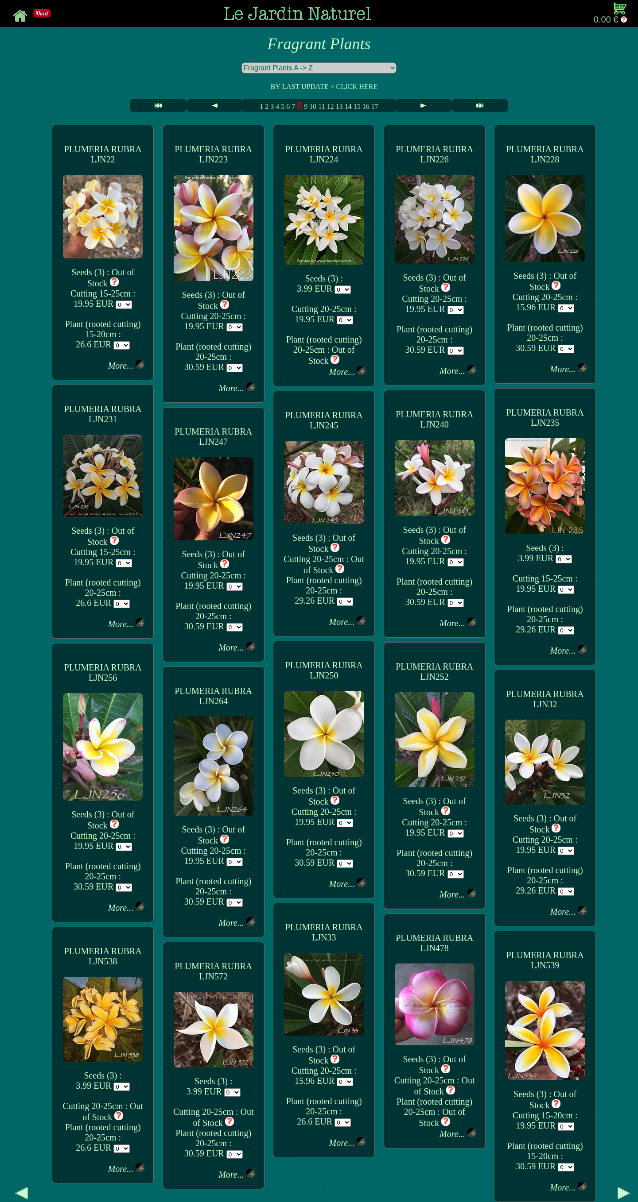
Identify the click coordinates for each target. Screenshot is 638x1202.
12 (330, 106)
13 (339, 106)
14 (348, 106)
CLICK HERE (356, 86)
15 (357, 106)
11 (321, 106)
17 (374, 106)
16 (366, 106)
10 (312, 106)
